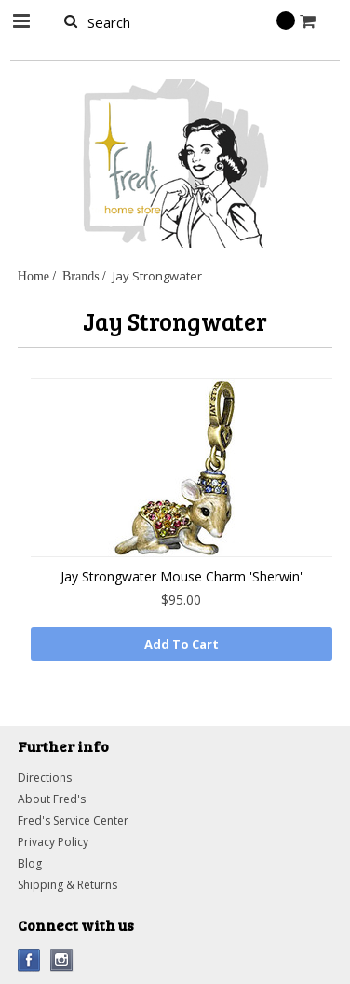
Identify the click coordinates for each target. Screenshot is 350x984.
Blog (30, 863)
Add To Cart (181, 644)
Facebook (29, 960)
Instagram (62, 960)
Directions (45, 778)
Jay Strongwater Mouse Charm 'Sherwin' (182, 576)
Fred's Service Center (73, 820)
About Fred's (52, 799)
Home (33, 275)
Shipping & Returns (67, 885)
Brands (81, 275)
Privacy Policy (53, 842)
